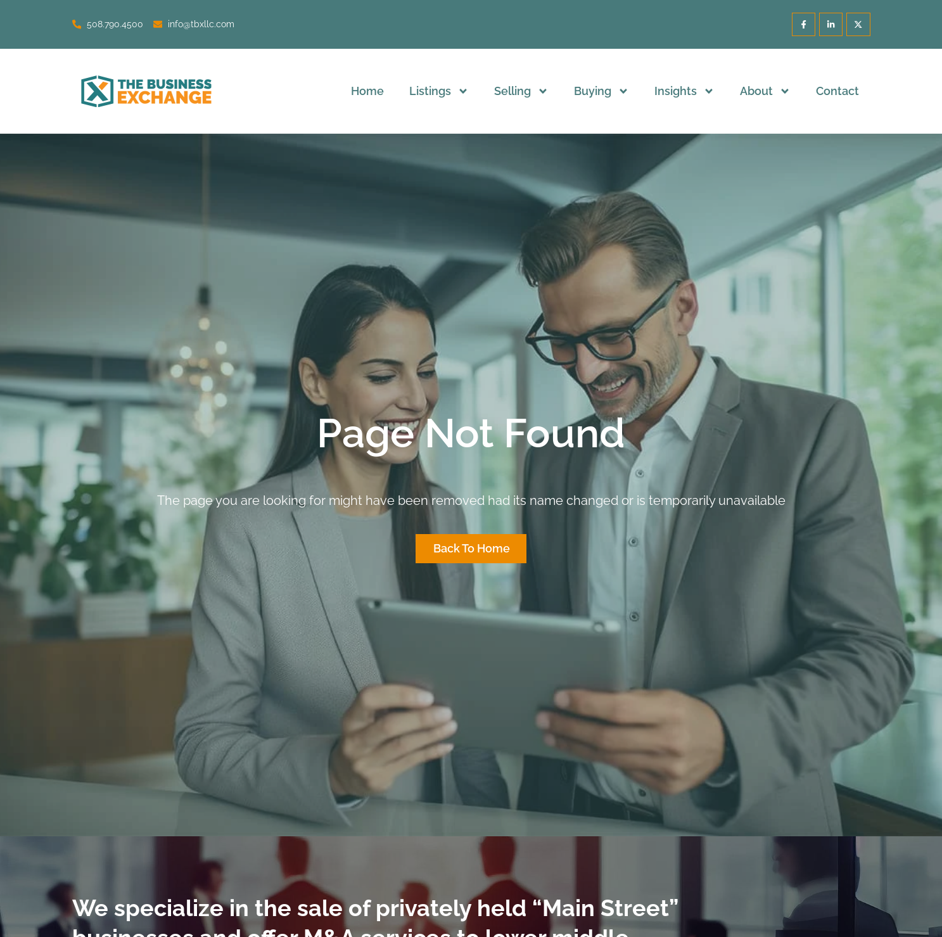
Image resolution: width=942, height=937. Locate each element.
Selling (521, 91)
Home (367, 91)
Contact (837, 91)
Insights (684, 91)
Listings (439, 91)
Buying (601, 91)
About (765, 91)
